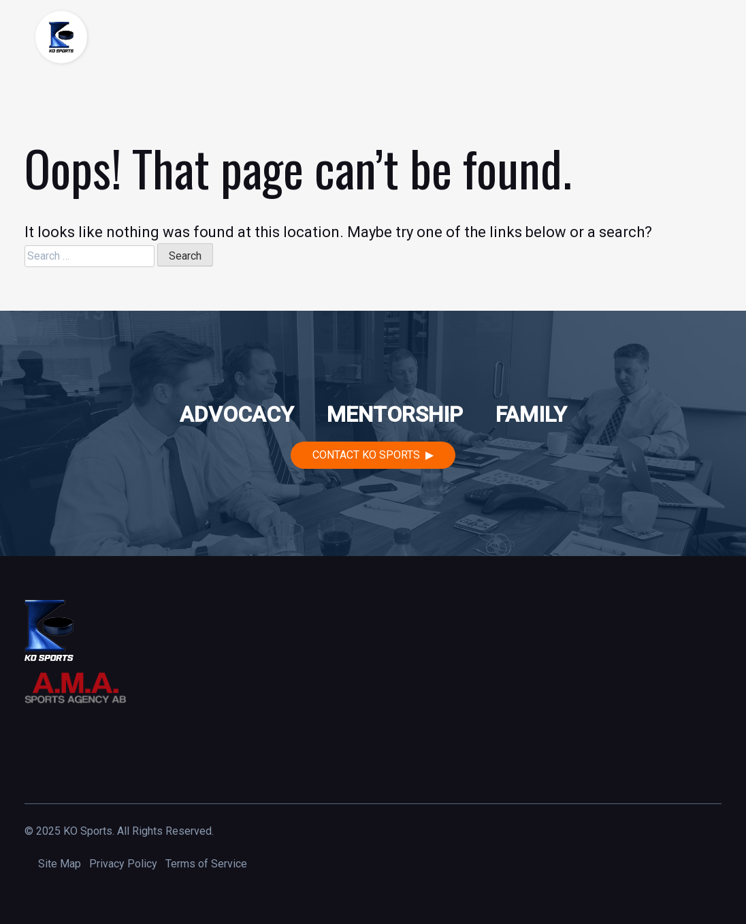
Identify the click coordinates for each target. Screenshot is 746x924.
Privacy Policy (123, 863)
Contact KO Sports (366, 454)
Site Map (59, 863)
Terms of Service (206, 863)
